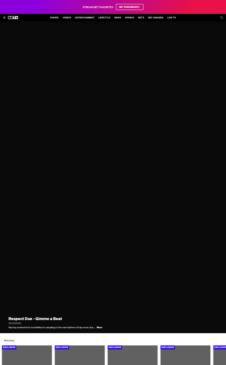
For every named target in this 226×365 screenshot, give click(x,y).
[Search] (221, 17)
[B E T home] (13, 19)
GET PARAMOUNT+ (129, 6)
